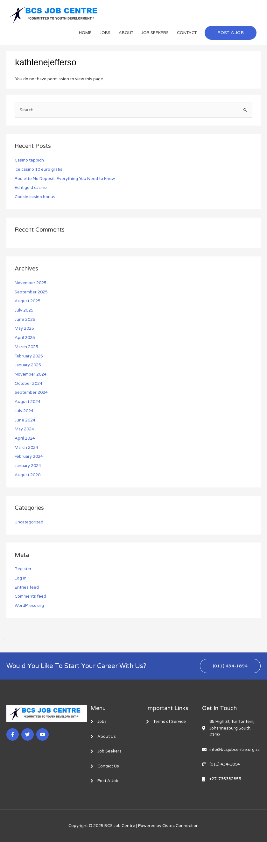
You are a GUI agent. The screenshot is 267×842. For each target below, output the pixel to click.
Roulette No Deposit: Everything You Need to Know (65, 178)
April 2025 (25, 337)
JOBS (105, 32)
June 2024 (25, 420)
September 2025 (31, 292)
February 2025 (29, 356)
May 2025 (24, 328)
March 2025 (26, 346)
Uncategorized (29, 522)
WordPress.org (29, 605)
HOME (85, 32)
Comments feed (30, 596)
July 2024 (24, 411)
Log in (20, 578)
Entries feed (27, 587)
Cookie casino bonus (35, 196)
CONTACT (187, 32)
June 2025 (25, 319)
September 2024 (31, 392)
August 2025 (27, 301)
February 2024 (29, 456)
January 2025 (28, 365)
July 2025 (24, 310)
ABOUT (126, 32)
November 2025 (30, 282)
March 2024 (26, 447)
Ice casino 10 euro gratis (38, 169)
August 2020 (27, 475)
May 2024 (24, 429)
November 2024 (30, 374)
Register (23, 569)
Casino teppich (29, 160)
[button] (230, 33)
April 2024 (25, 438)
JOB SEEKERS (155, 32)
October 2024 (28, 383)
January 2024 (28, 465)
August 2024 (27, 401)
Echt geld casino (31, 187)
